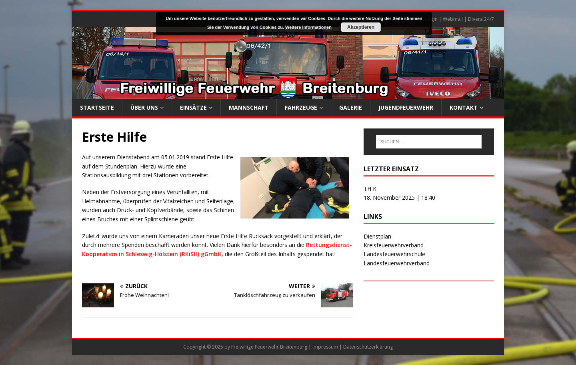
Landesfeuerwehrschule (394, 254)
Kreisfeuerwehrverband (394, 245)
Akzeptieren (360, 27)
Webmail (453, 19)
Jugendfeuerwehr (405, 107)
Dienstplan (377, 236)
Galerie (350, 107)
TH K (370, 189)
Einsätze (193, 107)
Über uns (144, 107)
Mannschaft (248, 107)
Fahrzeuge (301, 107)
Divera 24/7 (481, 19)
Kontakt (464, 107)
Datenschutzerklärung (368, 346)
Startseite (97, 107)
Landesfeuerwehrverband (397, 263)
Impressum (325, 346)
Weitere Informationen (308, 27)
